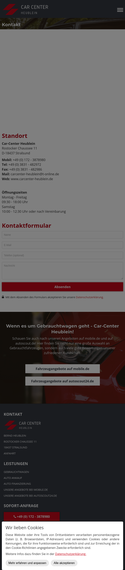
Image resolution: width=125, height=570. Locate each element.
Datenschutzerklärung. (70, 554)
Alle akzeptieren (64, 563)
